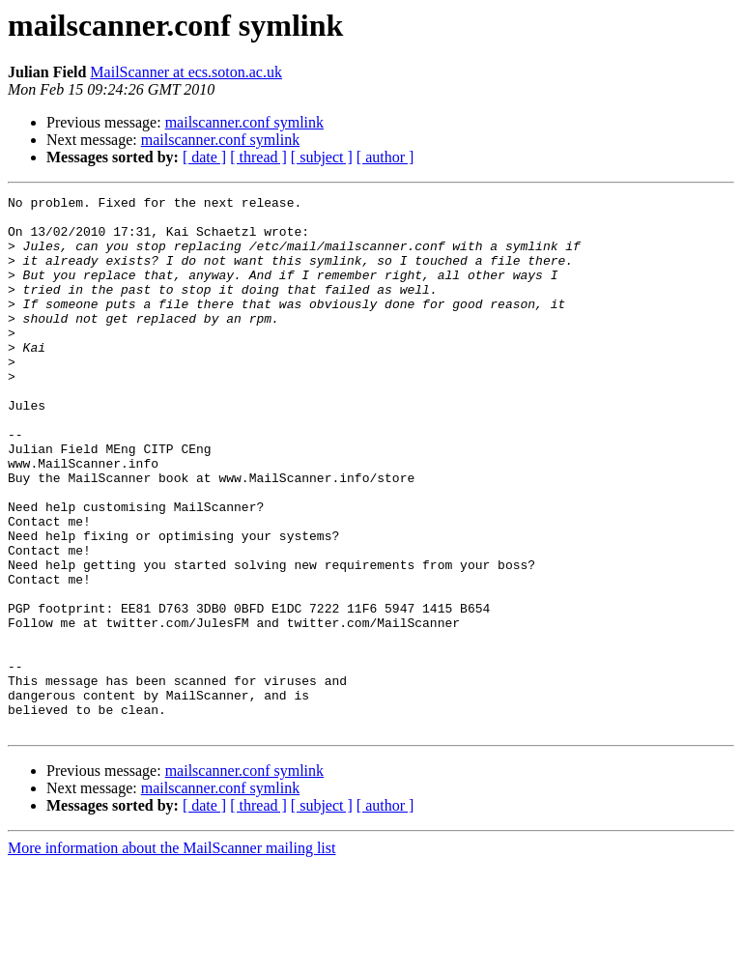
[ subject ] (322, 157)
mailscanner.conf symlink (244, 122)
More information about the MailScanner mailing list (171, 955)
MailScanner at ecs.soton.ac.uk (186, 72)
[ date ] (204, 157)
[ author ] (385, 157)
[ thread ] (258, 157)
